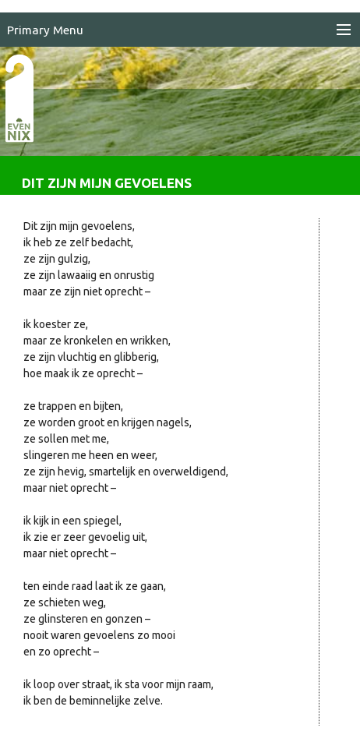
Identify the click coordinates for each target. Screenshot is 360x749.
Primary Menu (45, 30)
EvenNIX (27, 123)
